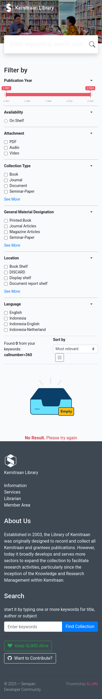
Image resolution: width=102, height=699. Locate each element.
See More (12, 199)
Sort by (59, 339)
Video (14, 153)
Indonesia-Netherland (28, 329)
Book (14, 174)
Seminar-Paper (22, 191)
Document (18, 185)
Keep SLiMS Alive (28, 645)
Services (12, 492)
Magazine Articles (25, 232)
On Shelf (17, 120)
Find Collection (80, 626)
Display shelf (20, 278)
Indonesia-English (24, 324)
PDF (13, 142)
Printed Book (20, 220)
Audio (14, 147)
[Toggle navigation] (90, 7)
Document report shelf (28, 283)
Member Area (17, 505)
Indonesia (18, 318)
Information (15, 485)
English (16, 312)
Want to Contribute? (30, 658)
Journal (16, 180)
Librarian (12, 498)
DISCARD (17, 272)
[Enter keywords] (33, 626)
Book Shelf (19, 266)
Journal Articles (23, 226)
